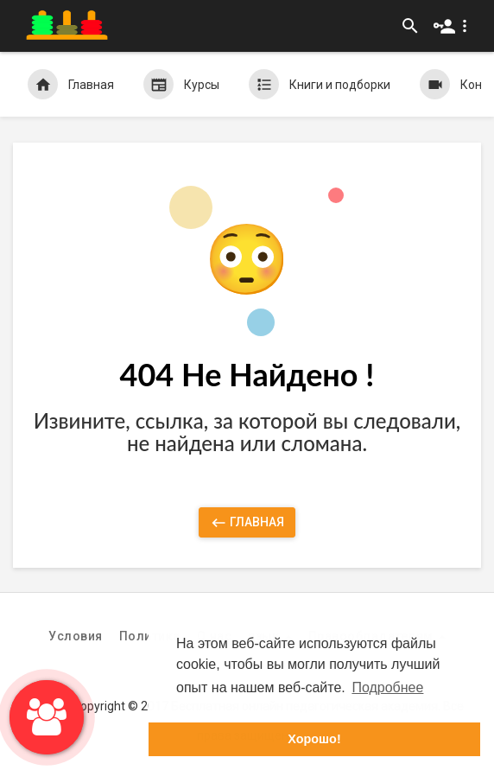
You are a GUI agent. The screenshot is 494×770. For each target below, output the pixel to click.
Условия (75, 636)
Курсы (181, 84)
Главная (71, 84)
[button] (454, 26)
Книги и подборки (319, 84)
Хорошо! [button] (314, 739)
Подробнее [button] (387, 687)
